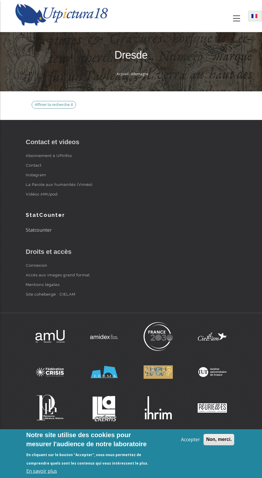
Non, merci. (219, 439)
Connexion (36, 265)
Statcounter (39, 230)
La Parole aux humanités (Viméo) (59, 184)
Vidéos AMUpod (42, 194)
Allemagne (140, 73)
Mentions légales (43, 284)
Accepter (190, 439)
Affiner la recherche (54, 104)
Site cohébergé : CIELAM (50, 294)
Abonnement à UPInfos (49, 155)
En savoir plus (41, 471)
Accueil (122, 73)
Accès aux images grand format (58, 275)
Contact (34, 165)
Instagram (36, 174)
